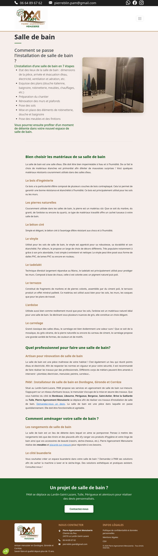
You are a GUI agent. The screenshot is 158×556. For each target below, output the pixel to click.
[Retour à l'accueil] (31, 18)
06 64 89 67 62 (69, 540)
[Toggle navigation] (140, 18)
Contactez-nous (79, 509)
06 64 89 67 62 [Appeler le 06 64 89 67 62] (28, 3)
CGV (104, 541)
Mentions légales (110, 537)
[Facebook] (135, 3)
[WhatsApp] (128, 3)
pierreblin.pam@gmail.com (75, 544)
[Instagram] (141, 3)
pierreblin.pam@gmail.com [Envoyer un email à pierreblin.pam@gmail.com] (72, 3)
